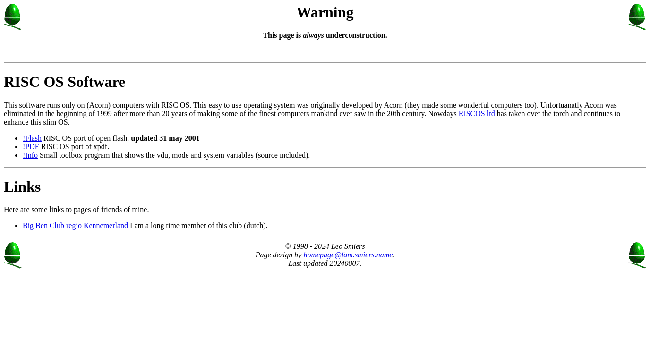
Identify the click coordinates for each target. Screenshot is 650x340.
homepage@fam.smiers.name (348, 255)
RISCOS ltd (477, 114)
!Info (30, 155)
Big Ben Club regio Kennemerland (75, 225)
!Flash (32, 138)
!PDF (31, 147)
